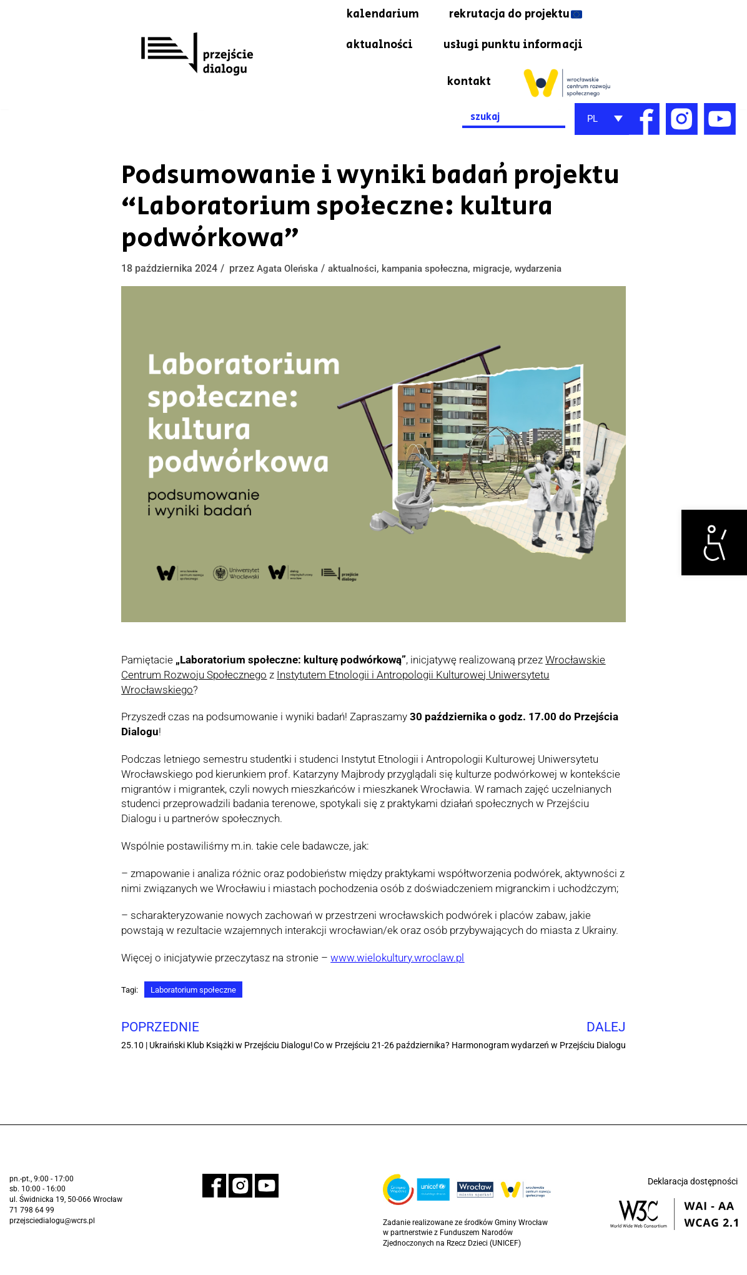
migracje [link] (506, 274)
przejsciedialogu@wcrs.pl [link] (52, 1229)
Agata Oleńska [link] (289, 274)
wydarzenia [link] (557, 274)
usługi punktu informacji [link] (505, 48)
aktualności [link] (361, 48)
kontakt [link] (467, 86)
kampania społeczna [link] (435, 274)
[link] (714, 542)
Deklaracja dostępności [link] (693, 1192)
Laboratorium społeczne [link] (199, 996)
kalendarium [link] (359, 15)
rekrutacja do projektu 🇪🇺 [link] (506, 15)
